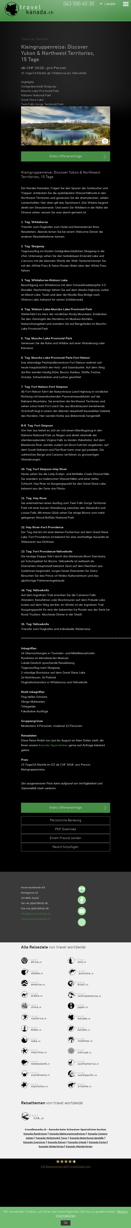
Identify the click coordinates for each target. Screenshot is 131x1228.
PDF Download (65, 829)
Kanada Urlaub (77, 1142)
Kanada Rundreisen (35, 1133)
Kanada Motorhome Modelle (87, 1137)
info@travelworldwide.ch (35, 913)
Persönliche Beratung (65, 820)
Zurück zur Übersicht (34, 39)
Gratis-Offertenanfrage (78, 156)
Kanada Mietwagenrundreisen (67, 1133)
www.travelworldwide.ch (35, 918)
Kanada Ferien (98, 1142)
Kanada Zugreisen (34, 1142)
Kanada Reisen (57, 1142)
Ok (65, 1223)
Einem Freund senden (65, 838)
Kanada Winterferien (51, 1146)
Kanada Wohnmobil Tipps (51, 1137)
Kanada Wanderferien (79, 1146)
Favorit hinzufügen (65, 847)
